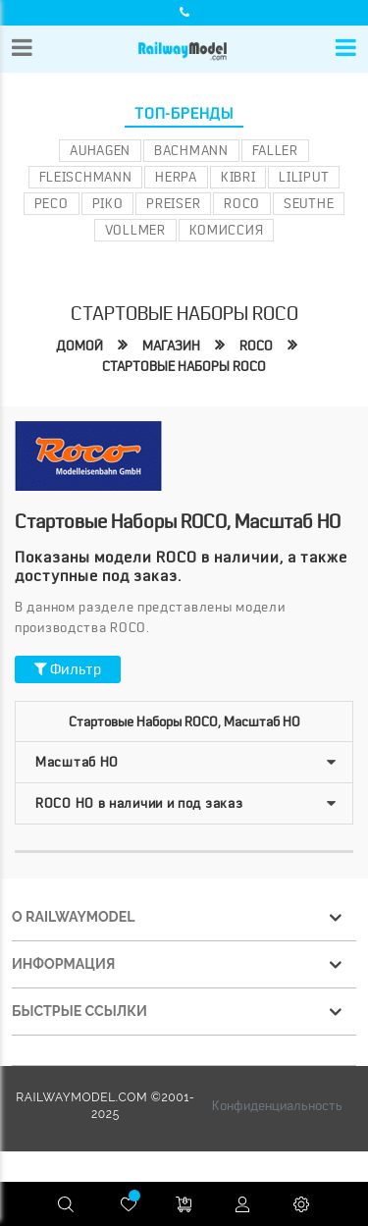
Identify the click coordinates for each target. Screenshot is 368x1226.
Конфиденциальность (277, 1105)
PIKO (108, 203)
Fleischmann (85, 177)
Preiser (173, 203)
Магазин (171, 345)
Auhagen (100, 150)
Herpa (176, 177)
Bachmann (191, 150)
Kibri (238, 177)
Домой (79, 345)
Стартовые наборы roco (184, 366)
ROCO (242, 203)
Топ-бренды (184, 114)
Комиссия (226, 230)
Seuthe (309, 203)
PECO (51, 203)
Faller (275, 150)
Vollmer (135, 230)
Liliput (304, 177)
